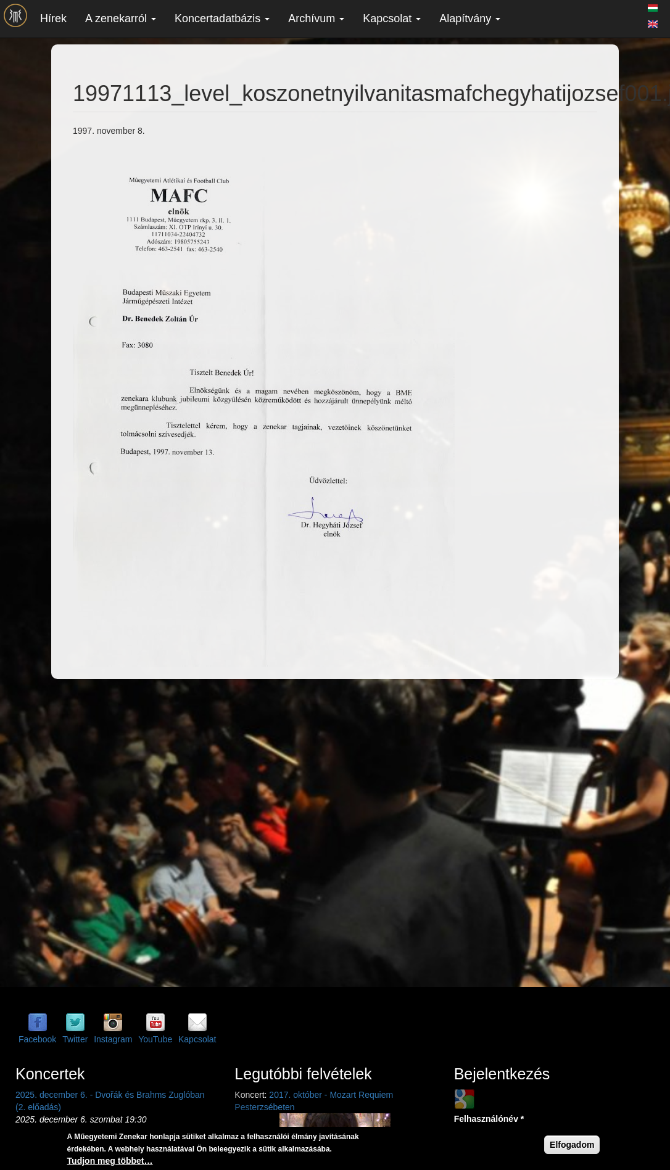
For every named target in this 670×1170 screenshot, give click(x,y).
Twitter (75, 1039)
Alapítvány (469, 18)
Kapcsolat (392, 18)
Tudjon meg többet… (110, 1161)
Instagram (113, 1039)
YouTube (155, 1039)
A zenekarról (120, 18)
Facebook (37, 1039)
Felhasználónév (489, 1119)
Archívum (316, 18)
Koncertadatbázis (222, 18)
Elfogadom (572, 1145)
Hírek (53, 18)
